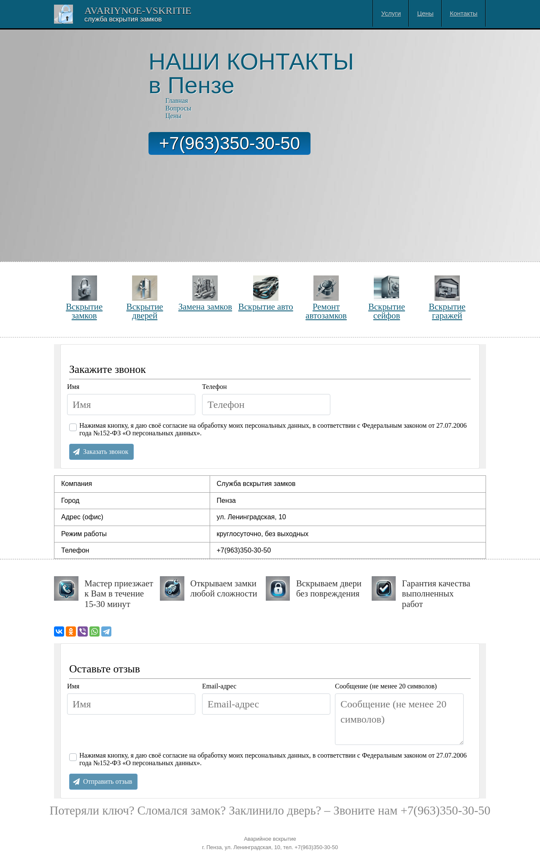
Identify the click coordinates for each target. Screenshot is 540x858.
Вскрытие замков (84, 297)
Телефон (214, 386)
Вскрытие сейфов (386, 297)
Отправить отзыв (107, 781)
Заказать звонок (105, 451)
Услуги (391, 13)
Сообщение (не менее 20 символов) (386, 686)
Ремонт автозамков (326, 297)
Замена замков (205, 293)
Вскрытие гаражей (447, 297)
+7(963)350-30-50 (229, 143)
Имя (73, 386)
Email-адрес (219, 686)
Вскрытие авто (265, 293)
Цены (425, 13)
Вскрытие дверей (145, 297)
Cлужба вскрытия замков (123, 19)
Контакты (464, 13)
